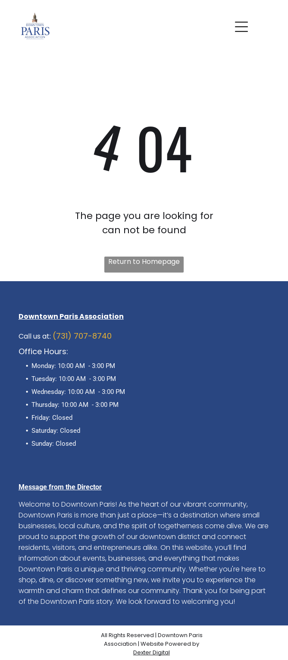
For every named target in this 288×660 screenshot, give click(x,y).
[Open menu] (241, 26)
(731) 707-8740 (82, 335)
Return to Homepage (144, 262)
